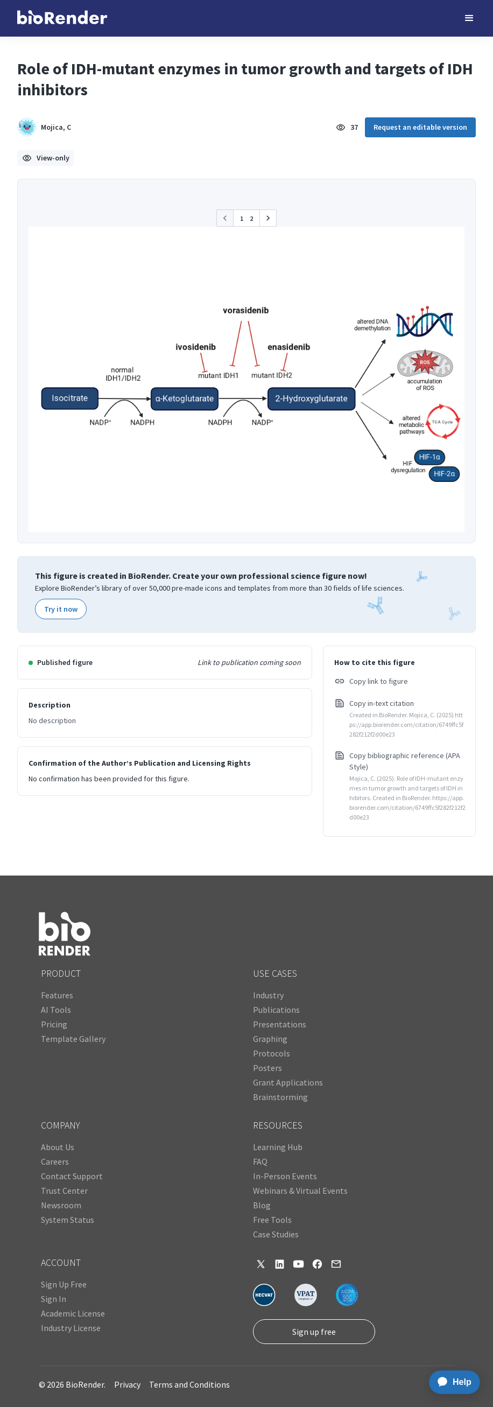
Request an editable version (420, 127)
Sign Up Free (64, 1284)
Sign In (53, 1298)
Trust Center (64, 1190)
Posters (267, 1067)
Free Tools (272, 1219)
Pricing (54, 1024)
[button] (469, 18)
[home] (62, 18)
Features (57, 995)
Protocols (271, 1053)
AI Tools (56, 1009)
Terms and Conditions (189, 1384)
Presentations (279, 1024)
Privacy (127, 1384)
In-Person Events (285, 1176)
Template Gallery (73, 1038)
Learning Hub (277, 1147)
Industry (268, 995)
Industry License (71, 1327)
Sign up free (314, 1331)
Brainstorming (280, 1096)
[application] (451, 1382)
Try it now (61, 609)
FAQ (260, 1161)
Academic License (73, 1313)
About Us (57, 1147)
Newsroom (61, 1205)
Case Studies (276, 1234)
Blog (262, 1205)
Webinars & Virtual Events (300, 1190)
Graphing (270, 1038)
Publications (276, 1009)
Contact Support (72, 1176)
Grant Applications (288, 1082)
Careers (55, 1161)
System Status (67, 1219)
